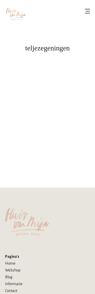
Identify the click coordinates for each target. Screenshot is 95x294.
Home (10, 263)
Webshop (13, 270)
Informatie (14, 284)
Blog (8, 277)
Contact (11, 291)
